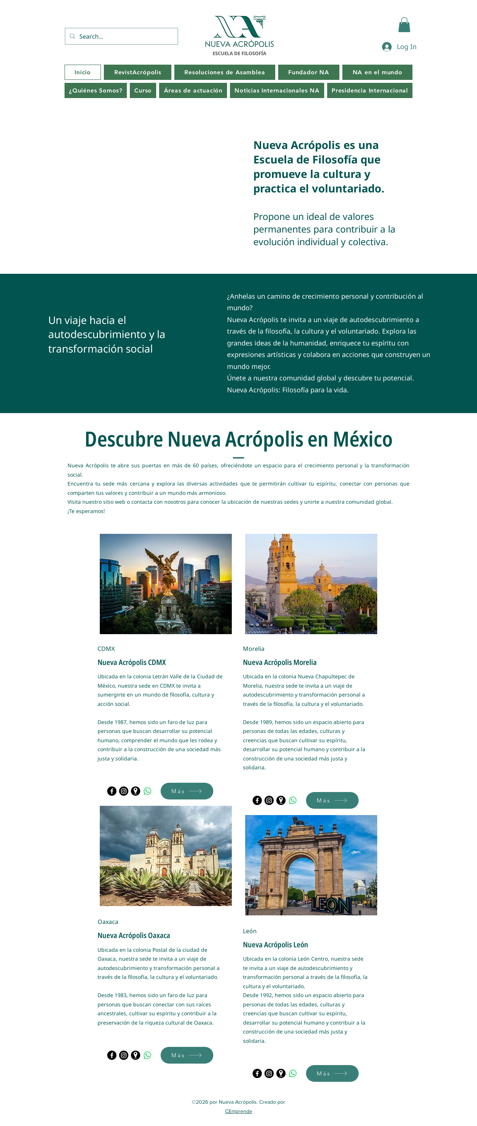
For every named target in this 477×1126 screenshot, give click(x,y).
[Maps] (135, 791)
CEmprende (238, 1111)
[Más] (187, 791)
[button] (404, 24)
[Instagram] (123, 791)
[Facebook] (111, 791)
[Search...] (120, 36)
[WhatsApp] (147, 791)
